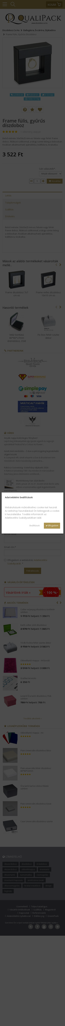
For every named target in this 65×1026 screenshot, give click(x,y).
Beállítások (34, 525)
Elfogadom (52, 525)
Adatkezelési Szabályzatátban (20, 517)
